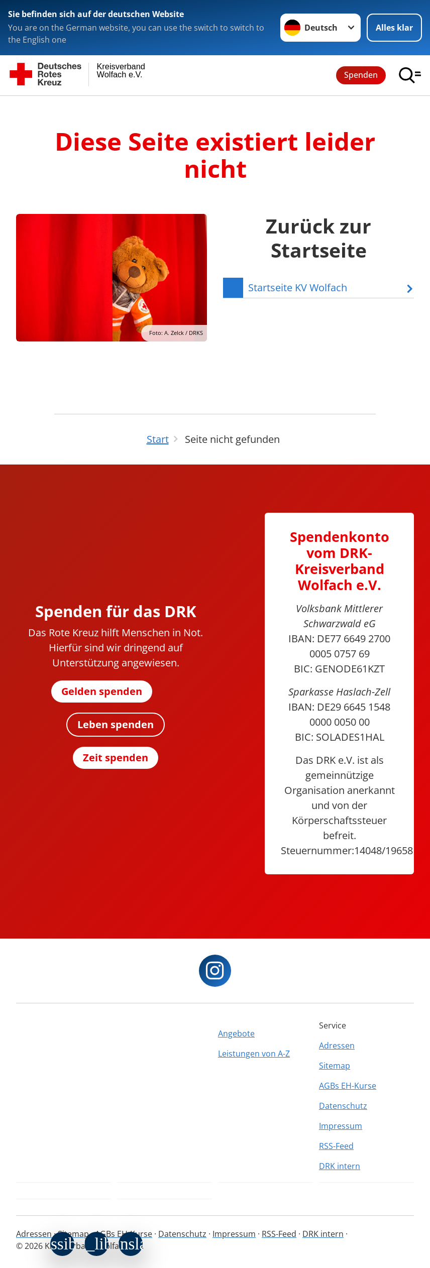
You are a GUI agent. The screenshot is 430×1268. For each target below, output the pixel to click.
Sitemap (334, 1065)
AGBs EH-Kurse (347, 1085)
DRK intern (339, 1166)
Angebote (236, 1033)
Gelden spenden (101, 691)
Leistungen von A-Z (254, 1053)
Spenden (361, 74)
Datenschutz (343, 1105)
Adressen (337, 1045)
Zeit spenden (115, 757)
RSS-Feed (336, 1145)
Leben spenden (115, 724)
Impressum (340, 1125)
